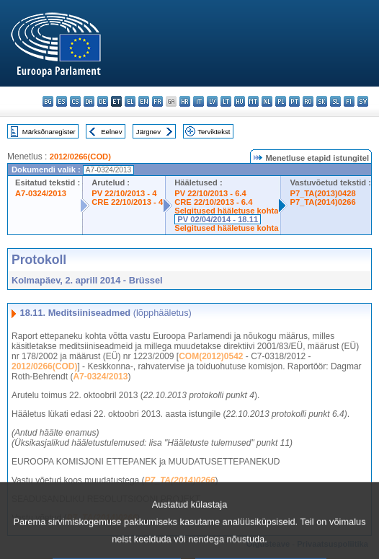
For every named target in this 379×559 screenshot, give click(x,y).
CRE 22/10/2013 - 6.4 (213, 202)
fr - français (157, 101)
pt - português (294, 101)
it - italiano (198, 101)
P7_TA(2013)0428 (322, 193)
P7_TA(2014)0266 (322, 202)
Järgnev (148, 132)
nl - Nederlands (267, 101)
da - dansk (89, 101)
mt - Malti (253, 101)
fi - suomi (349, 101)
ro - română (308, 101)
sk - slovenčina (321, 101)
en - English (143, 101)
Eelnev (111, 132)
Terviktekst (213, 132)
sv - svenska (362, 101)
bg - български (48, 101)
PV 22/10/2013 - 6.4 (210, 193)
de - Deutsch (102, 101)
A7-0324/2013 (40, 193)
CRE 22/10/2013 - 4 (127, 202)
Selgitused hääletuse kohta (226, 210)
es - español (61, 101)
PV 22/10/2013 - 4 (124, 193)
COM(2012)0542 (211, 356)
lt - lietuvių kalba (225, 101)
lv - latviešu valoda (212, 101)
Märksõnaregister (49, 132)
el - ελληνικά (130, 101)
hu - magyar (239, 101)
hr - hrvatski (184, 101)
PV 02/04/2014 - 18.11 (217, 219)
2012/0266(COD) (80, 156)
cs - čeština (75, 101)
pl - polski (280, 101)
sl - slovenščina (335, 101)
